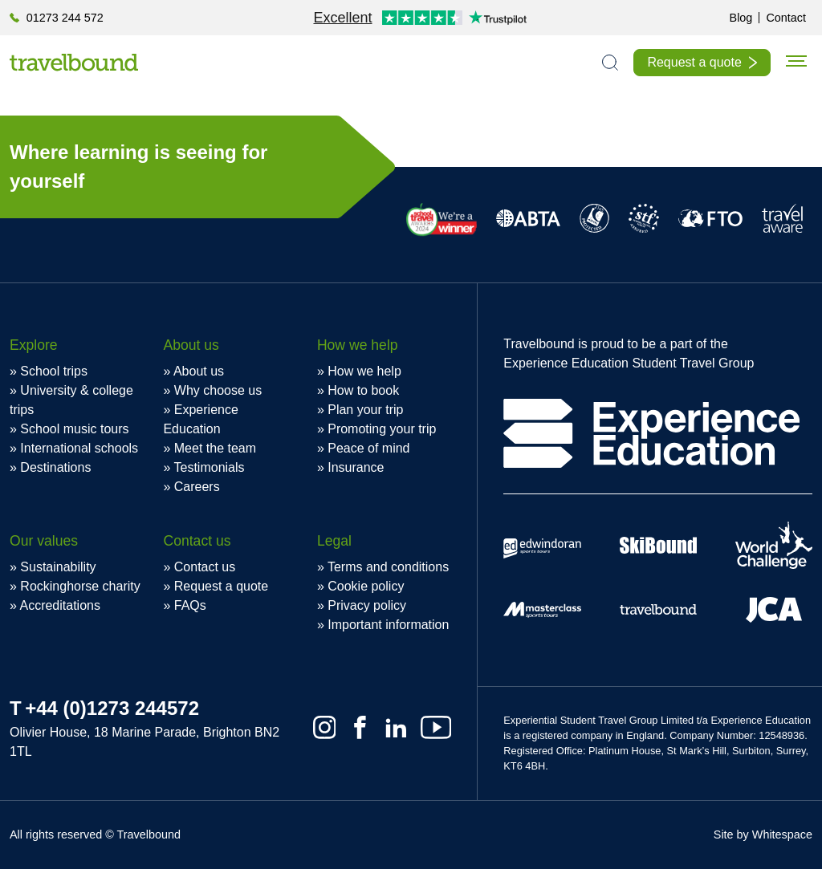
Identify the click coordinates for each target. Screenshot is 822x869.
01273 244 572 (65, 17)
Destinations (55, 467)
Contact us (204, 567)
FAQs (190, 605)
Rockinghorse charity (80, 586)
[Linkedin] (396, 727)
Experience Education (200, 419)
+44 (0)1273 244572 (112, 708)
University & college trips (71, 400)
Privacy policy (367, 605)
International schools (79, 448)
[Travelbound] (74, 62)
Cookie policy (366, 586)
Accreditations (59, 605)
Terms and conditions (388, 567)
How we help (364, 371)
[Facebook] (360, 727)
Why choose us (218, 390)
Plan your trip (365, 409)
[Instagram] (324, 727)
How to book (363, 390)
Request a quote (694, 62)
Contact (786, 17)
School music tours (74, 429)
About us (198, 371)
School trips (53, 371)
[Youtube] (436, 727)
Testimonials (209, 467)
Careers (197, 486)
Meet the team (215, 448)
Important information (388, 624)
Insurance (356, 467)
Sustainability (58, 567)
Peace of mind (368, 448)
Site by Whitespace (763, 834)
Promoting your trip (382, 429)
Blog (741, 17)
